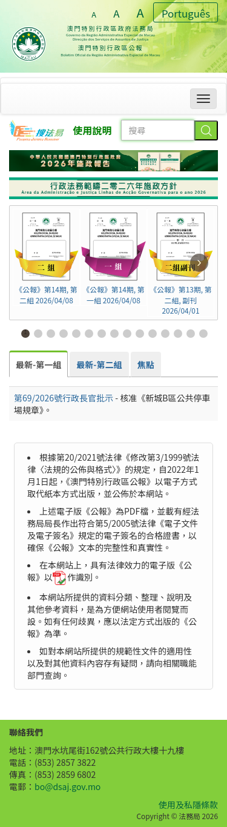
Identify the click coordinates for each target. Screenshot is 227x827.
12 (165, 332)
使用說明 (92, 130)
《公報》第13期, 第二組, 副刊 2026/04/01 (181, 262)
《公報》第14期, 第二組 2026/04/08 (46, 257)
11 (153, 332)
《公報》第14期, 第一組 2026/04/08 (113, 257)
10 (140, 332)
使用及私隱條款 (188, 805)
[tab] (38, 364)
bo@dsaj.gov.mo (67, 786)
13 (178, 332)
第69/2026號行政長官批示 (63, 398)
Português (186, 13)
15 (203, 332)
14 (191, 332)
